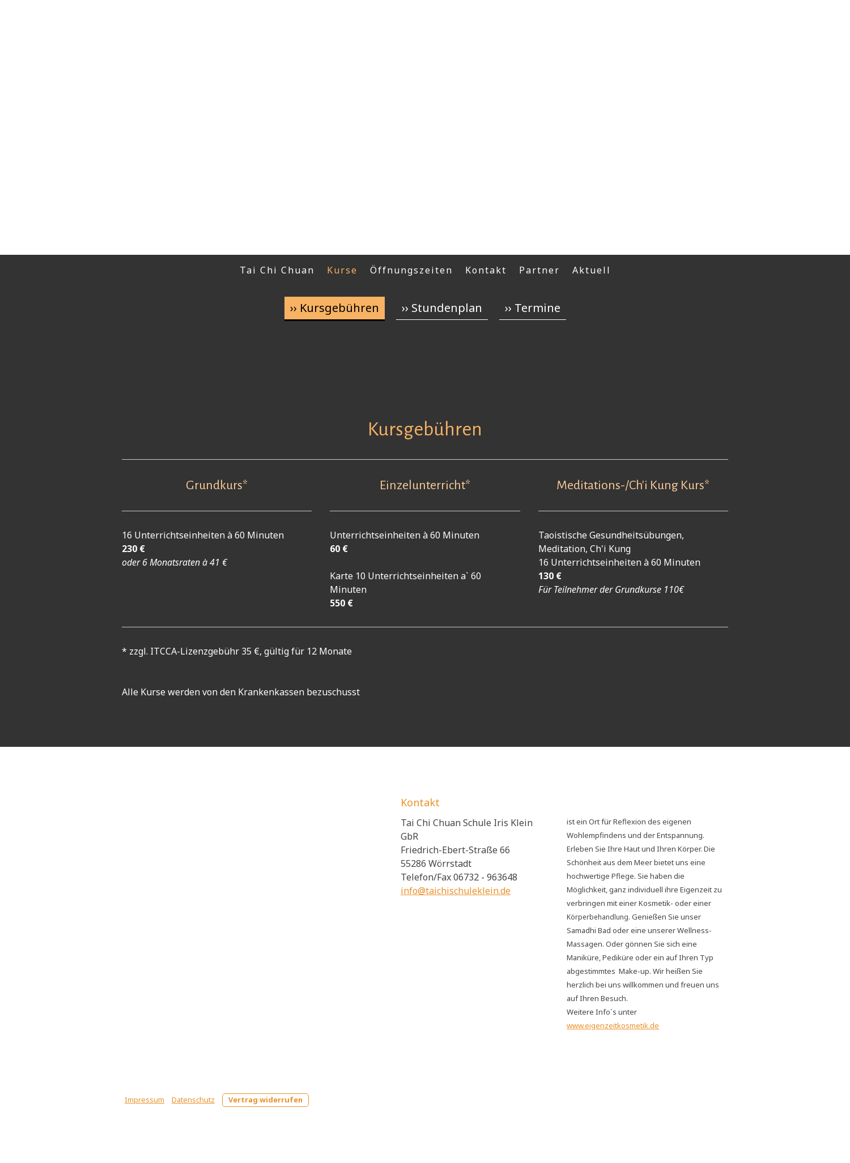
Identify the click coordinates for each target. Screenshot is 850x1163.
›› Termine (532, 307)
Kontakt (486, 270)
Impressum (144, 1099)
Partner (539, 270)
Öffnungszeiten (411, 270)
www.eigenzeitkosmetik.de (613, 1025)
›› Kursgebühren (334, 307)
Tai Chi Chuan (277, 270)
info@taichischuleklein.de (456, 890)
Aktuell (591, 270)
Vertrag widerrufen (265, 1099)
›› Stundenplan (442, 307)
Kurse (342, 270)
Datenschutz (193, 1099)
